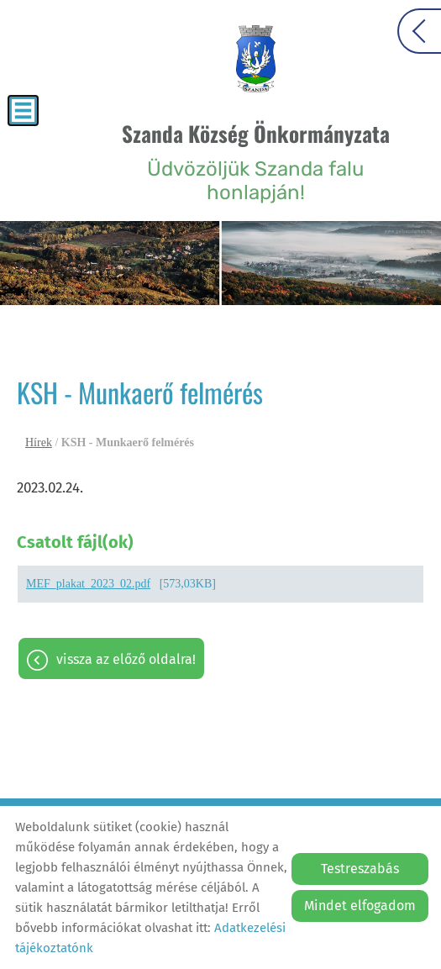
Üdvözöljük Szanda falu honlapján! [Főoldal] (256, 161)
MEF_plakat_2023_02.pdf (88, 583)
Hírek (38, 442)
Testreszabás (360, 869)
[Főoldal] (256, 58)
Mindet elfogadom (360, 906)
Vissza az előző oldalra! (126, 659)
